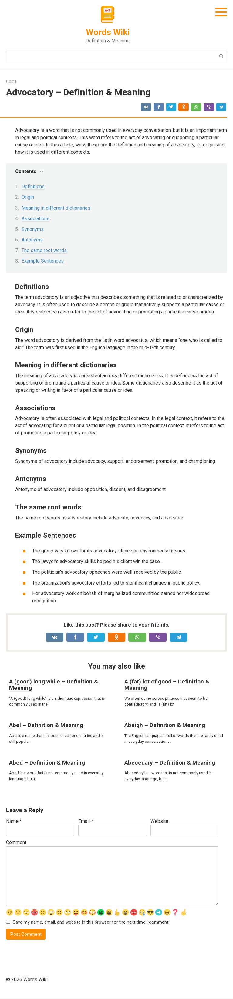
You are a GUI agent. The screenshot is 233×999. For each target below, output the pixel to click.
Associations (35, 218)
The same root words (44, 250)
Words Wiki (108, 32)
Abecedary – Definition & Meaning (169, 762)
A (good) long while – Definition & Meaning (53, 684)
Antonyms (32, 240)
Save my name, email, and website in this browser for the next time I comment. (91, 922)
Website (159, 821)
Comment (16, 842)
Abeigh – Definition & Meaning (164, 725)
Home (11, 81)
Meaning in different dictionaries (56, 208)
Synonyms (33, 229)
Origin (28, 197)
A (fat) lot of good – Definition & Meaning (166, 684)
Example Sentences (43, 261)
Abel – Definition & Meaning (46, 725)
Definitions (33, 186)
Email (85, 821)
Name (14, 821)
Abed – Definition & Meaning (47, 762)
